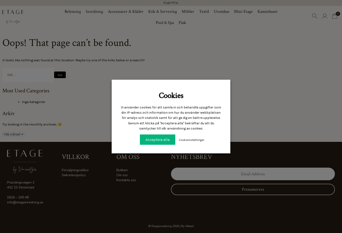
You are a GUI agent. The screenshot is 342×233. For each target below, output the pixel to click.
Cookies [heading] (171, 96)
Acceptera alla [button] (158, 139)
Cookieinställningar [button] (191, 139)
